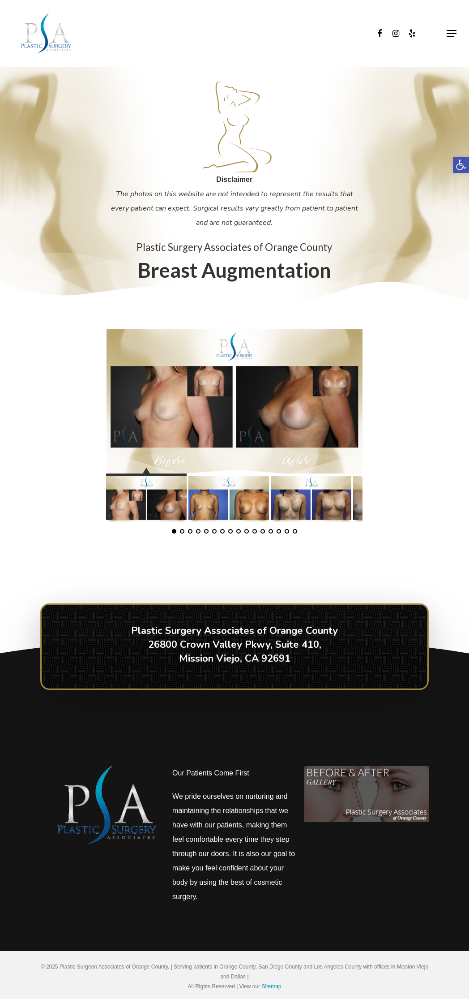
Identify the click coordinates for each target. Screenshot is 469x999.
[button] (461, 165)
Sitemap (271, 986)
